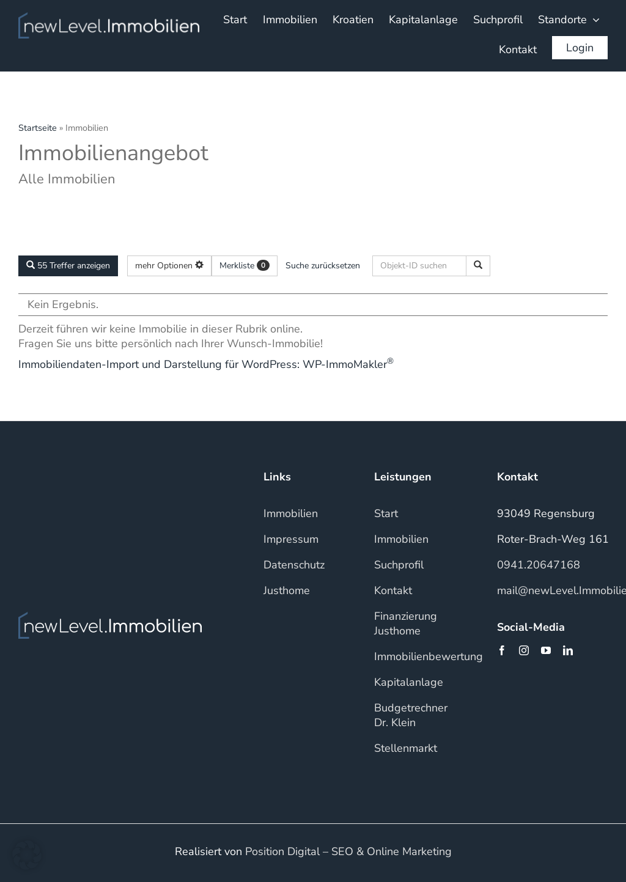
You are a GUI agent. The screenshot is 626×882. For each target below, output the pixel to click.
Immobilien (290, 513)
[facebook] (502, 650)
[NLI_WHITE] (108, 17)
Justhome (286, 590)
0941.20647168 (538, 564)
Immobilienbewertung (428, 656)
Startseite (37, 128)
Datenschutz (294, 564)
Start (386, 513)
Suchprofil (399, 564)
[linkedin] (568, 650)
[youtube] (546, 650)
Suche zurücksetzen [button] (322, 265)
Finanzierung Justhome (405, 623)
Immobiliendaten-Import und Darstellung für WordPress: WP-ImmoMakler (206, 364)
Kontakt (393, 590)
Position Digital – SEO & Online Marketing (348, 851)
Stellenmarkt (405, 748)
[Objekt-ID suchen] (478, 265)
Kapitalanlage (408, 682)
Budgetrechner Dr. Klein (410, 715)
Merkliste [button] (244, 265)
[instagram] (524, 650)
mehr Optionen (169, 265)
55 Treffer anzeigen (68, 265)
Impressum (291, 539)
